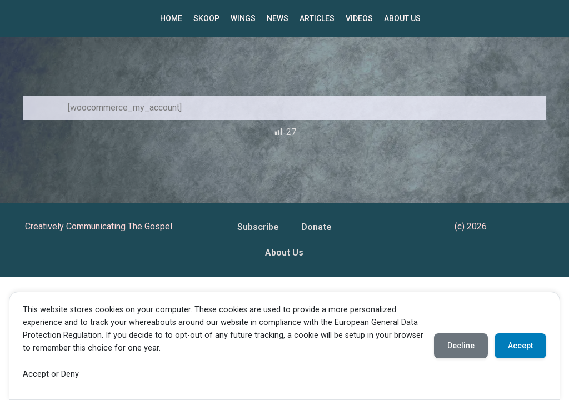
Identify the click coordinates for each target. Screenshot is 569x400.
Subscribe (258, 227)
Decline (461, 345)
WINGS (243, 18)
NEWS (277, 18)
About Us (284, 252)
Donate (316, 227)
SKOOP (206, 18)
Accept (520, 345)
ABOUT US (402, 18)
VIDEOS (359, 18)
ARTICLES (317, 18)
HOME (171, 18)
